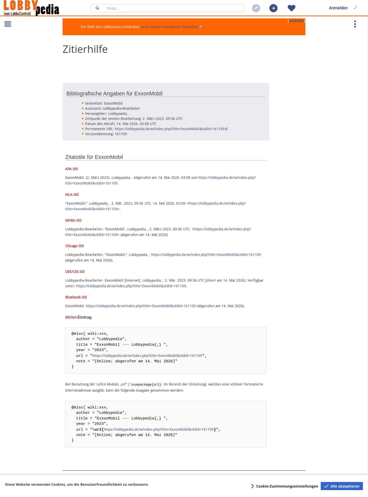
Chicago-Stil (74, 246)
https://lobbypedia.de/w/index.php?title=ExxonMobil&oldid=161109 (170, 129)
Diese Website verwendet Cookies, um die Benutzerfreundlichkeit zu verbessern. (77, 484)
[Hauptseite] (40, 8)
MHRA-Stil (73, 220)
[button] (273, 8)
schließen (296, 21)
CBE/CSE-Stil (75, 272)
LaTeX (101, 384)
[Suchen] (97, 8)
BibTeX (70, 317)
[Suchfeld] (173, 8)
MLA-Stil (72, 195)
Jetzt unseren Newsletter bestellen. (170, 27)
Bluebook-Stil (76, 297)
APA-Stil (71, 169)
